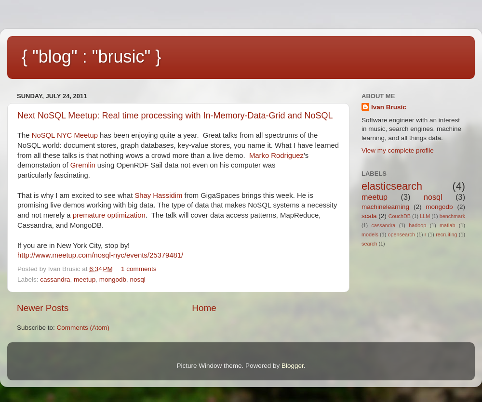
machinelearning (385, 206)
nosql (137, 279)
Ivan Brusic (388, 107)
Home (204, 308)
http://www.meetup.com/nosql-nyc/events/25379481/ (100, 255)
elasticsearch (392, 186)
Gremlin (82, 165)
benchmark (452, 216)
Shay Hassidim (158, 195)
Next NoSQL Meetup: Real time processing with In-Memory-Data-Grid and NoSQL (175, 115)
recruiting (446, 234)
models (370, 234)
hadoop (417, 225)
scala (369, 216)
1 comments (139, 268)
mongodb (112, 279)
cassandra (55, 279)
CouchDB (399, 216)
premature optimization (109, 215)
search (369, 243)
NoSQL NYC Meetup (65, 135)
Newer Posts (42, 308)
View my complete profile (398, 150)
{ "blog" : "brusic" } (91, 56)
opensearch (401, 234)
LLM (425, 216)
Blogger (292, 365)
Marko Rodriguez (276, 155)
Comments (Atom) (83, 327)
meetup (84, 279)
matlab (447, 225)
